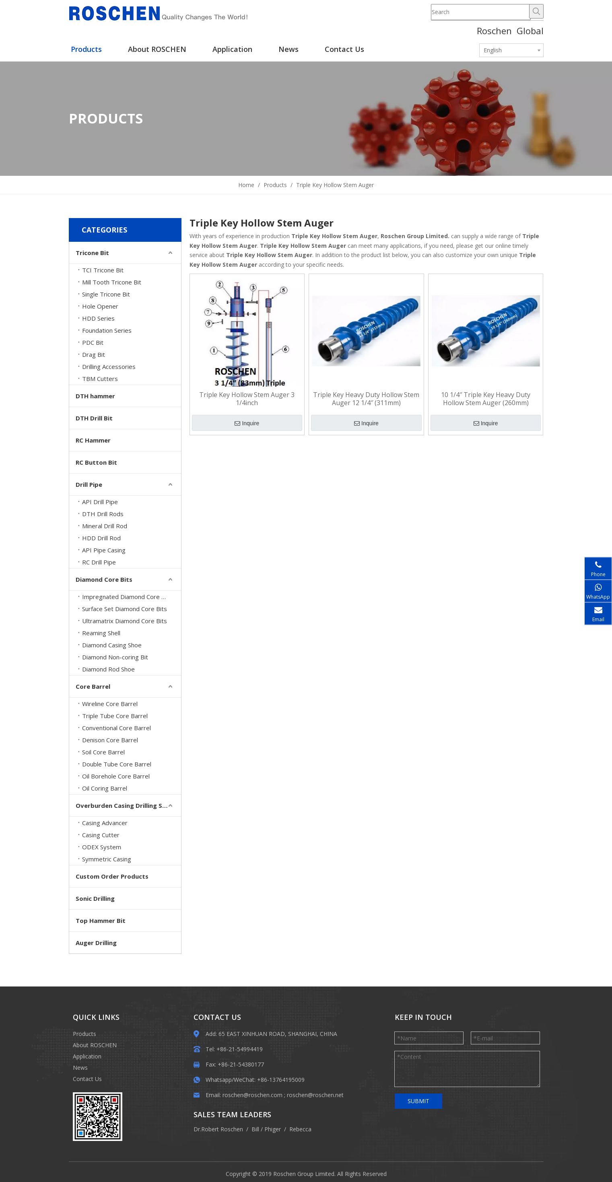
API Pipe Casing (104, 550)
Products (84, 1034)
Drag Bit (93, 354)
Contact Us (87, 1079)
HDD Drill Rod (101, 538)
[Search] (481, 12)
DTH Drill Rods (103, 514)
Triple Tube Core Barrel (115, 716)
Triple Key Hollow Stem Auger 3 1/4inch (247, 399)
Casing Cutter (101, 835)
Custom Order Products (112, 876)
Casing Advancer (105, 823)
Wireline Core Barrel (110, 704)
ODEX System (101, 847)
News (80, 1067)
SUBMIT (418, 1101)
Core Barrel (93, 686)
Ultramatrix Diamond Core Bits (124, 621)
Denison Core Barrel (110, 740)
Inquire (247, 423)
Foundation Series (107, 330)
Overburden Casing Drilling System (128, 805)
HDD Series (98, 318)
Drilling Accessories (109, 366)
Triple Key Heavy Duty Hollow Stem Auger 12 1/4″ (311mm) (366, 399)
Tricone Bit (92, 253)
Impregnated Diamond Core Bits (127, 597)
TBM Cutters (100, 379)
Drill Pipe (89, 484)
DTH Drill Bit (94, 418)
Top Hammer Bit (101, 920)
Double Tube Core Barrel (116, 764)
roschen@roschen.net (315, 1095)
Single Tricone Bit (106, 294)
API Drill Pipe (100, 502)
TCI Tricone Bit (103, 270)
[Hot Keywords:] (536, 11)
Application (87, 1056)
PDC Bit (92, 342)
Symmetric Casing (106, 859)
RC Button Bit (96, 462)
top (595, 1147)
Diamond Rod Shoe (108, 669)
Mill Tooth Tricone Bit (111, 282)
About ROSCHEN (95, 1045)
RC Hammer (93, 440)
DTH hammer (95, 396)
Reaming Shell (101, 633)
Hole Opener (100, 306)
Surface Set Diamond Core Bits (124, 609)
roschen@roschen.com (252, 1095)
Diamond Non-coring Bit (115, 657)
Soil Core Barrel (103, 752)
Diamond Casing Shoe (112, 645)
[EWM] (79, 1098)
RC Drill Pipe (99, 562)
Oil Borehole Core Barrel (116, 776)
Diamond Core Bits (104, 579)
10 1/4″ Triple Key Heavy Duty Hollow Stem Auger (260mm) (485, 399)
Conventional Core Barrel (116, 728)
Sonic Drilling (95, 898)
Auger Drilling (96, 943)
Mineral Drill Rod (104, 526)
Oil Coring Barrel (104, 788)
